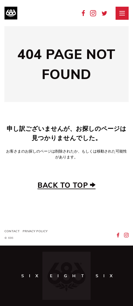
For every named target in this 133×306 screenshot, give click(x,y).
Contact (12, 231)
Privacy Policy (35, 231)
